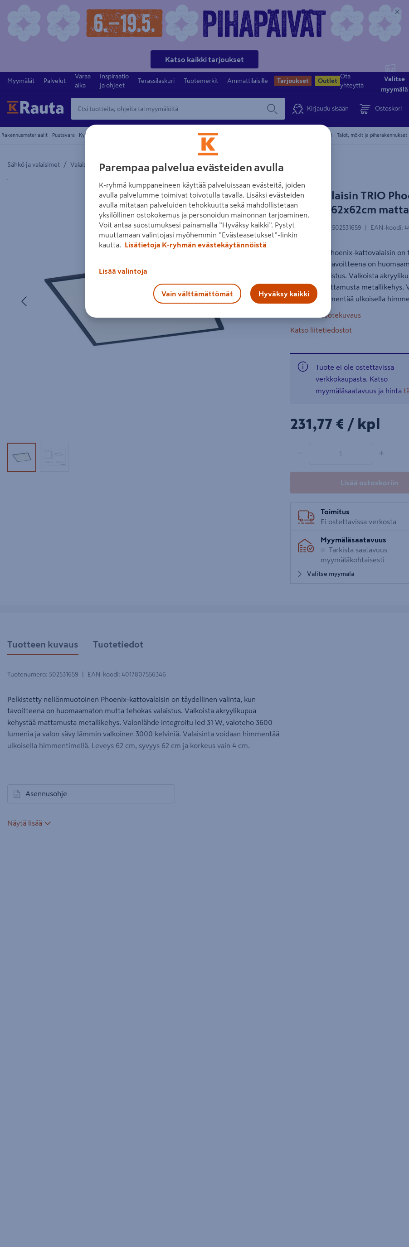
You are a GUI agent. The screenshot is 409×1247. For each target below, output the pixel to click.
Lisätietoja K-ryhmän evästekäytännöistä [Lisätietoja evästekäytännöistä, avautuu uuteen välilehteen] (195, 244)
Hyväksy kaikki (283, 293)
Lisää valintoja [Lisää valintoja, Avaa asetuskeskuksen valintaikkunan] (123, 271)
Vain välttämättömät (197, 293)
